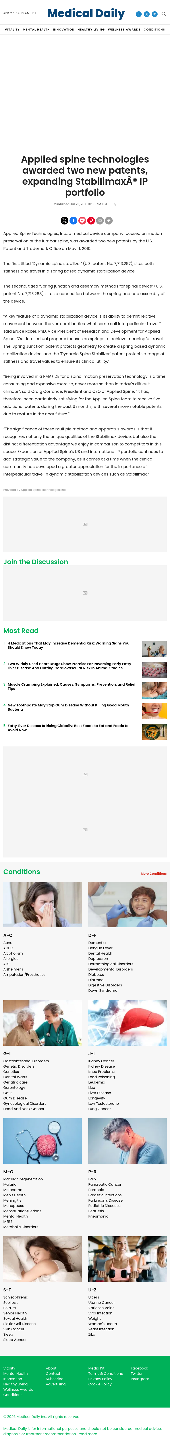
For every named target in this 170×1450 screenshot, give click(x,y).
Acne (7, 942)
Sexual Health (15, 1318)
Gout (7, 1092)
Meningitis (12, 1200)
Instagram (140, 1378)
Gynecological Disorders (24, 1103)
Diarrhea (96, 979)
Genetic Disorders (19, 1066)
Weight (94, 1318)
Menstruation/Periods (22, 1211)
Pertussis (96, 1211)
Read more (87, 1434)
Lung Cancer (99, 1108)
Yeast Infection (101, 1329)
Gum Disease (15, 1098)
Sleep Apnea (14, 1339)
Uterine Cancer (101, 1302)
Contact (53, 1373)
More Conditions (154, 873)
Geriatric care (15, 1082)
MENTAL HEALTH (36, 29)
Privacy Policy (100, 1378)
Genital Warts (15, 1077)
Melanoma (12, 1189)
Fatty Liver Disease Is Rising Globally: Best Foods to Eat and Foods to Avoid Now (68, 728)
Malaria (10, 1184)
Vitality (9, 1368)
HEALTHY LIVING (91, 29)
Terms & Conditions (105, 1373)
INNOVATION (63, 29)
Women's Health (102, 1323)
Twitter (137, 1373)
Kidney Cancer (101, 1061)
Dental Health (100, 953)
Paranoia (96, 1189)
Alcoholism (13, 953)
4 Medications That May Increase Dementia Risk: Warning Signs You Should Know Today (68, 645)
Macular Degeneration (23, 1179)
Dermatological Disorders (110, 964)
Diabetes (96, 974)
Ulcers (93, 1297)
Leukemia (96, 1082)
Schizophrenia (15, 1297)
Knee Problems (101, 1071)
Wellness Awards (124, 29)
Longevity (96, 1098)
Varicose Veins (101, 1307)
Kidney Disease (101, 1066)
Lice (91, 1087)
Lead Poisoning (101, 1077)
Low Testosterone (103, 1103)
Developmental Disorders (110, 969)
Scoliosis (10, 1302)
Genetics (11, 1071)
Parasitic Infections (105, 1195)
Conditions (21, 872)
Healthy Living (15, 1384)
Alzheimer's (13, 969)
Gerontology (14, 1087)
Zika (91, 1334)
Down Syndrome (102, 990)
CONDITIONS (154, 29)
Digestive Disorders (105, 985)
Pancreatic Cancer (105, 1184)
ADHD (8, 948)
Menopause (13, 1205)
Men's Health (14, 1195)
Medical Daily (86, 13)
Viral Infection (100, 1313)
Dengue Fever (100, 948)
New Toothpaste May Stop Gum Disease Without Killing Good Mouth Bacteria (68, 707)
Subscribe (54, 1378)
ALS (6, 964)
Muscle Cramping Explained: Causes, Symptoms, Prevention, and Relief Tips (71, 686)
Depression (98, 958)
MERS (7, 1221)
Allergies (10, 958)
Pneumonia (98, 1216)
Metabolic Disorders (20, 1226)
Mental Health (15, 1216)
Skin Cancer (13, 1329)
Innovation (12, 1378)
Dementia (97, 942)
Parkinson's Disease (105, 1200)
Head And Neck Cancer (23, 1108)
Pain (92, 1179)
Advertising (56, 1384)
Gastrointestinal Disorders (26, 1061)
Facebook (139, 1368)
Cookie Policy (100, 1384)
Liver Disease (99, 1092)
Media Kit (96, 1368)
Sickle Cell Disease (19, 1323)
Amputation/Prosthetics (24, 974)
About (51, 1368)
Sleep (8, 1334)
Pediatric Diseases (104, 1205)
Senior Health (15, 1313)
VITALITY (12, 29)
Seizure (9, 1307)
